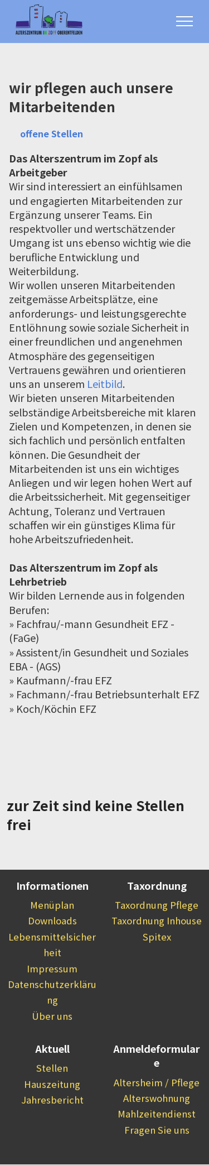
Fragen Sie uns (156, 1146)
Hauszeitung (52, 1101)
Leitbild (105, 384)
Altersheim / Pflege (157, 1099)
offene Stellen (52, 133)
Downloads (52, 938)
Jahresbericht (52, 1117)
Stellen (52, 1085)
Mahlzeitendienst (157, 1131)
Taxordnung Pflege (156, 922)
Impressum (52, 985)
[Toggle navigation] (184, 21)
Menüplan (52, 922)
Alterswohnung (156, 1114)
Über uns (52, 1032)
